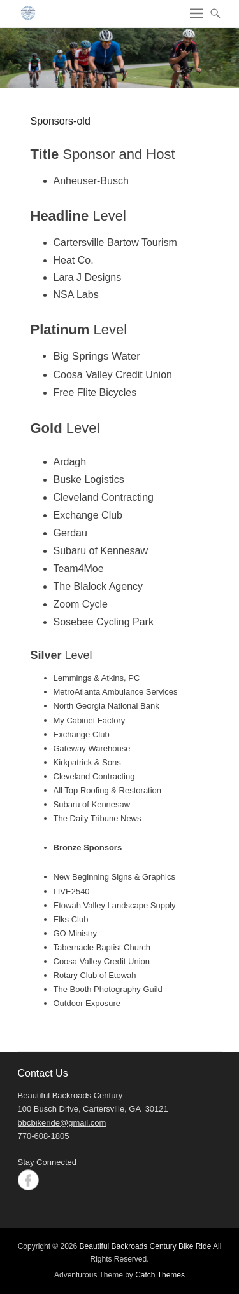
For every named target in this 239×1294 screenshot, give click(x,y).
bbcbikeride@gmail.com (62, 1122)
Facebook (28, 1179)
